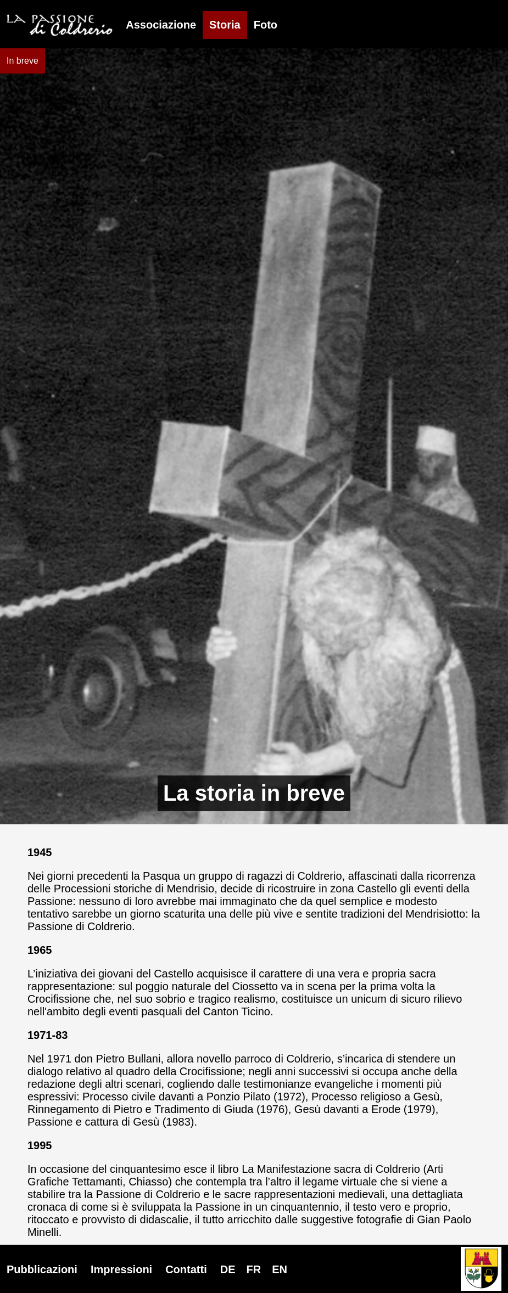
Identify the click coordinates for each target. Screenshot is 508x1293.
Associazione (161, 25)
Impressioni (121, 1269)
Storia (225, 25)
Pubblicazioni (42, 1269)
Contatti (186, 1269)
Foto (265, 25)
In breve (22, 60)
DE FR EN (253, 1269)
